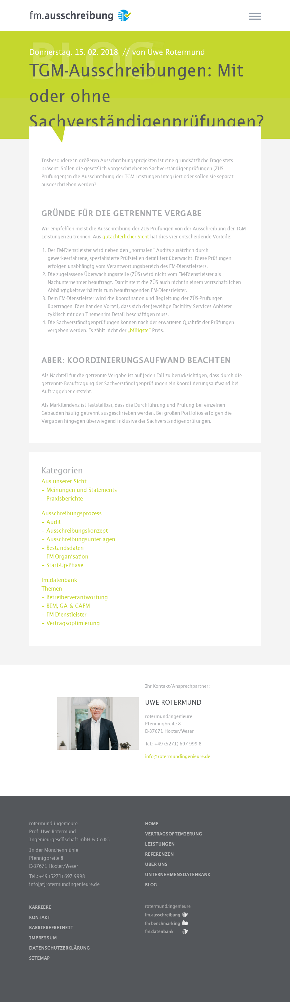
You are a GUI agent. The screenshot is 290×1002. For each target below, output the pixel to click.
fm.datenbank (59, 580)
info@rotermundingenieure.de (177, 756)
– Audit (51, 522)
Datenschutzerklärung (59, 948)
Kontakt (39, 917)
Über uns (156, 864)
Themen (51, 588)
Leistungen (160, 844)
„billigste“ (139, 330)
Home (152, 824)
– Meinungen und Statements (79, 490)
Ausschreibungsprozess (71, 513)
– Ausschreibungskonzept (74, 530)
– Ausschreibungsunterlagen (78, 539)
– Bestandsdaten (62, 548)
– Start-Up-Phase (62, 565)
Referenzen (159, 854)
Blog (151, 885)
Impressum (43, 938)
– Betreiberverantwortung (74, 597)
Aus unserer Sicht (64, 481)
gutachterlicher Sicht (125, 236)
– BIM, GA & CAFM (65, 606)
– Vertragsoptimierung (70, 623)
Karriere (40, 907)
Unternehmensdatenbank (177, 875)
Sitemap (39, 958)
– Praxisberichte (62, 498)
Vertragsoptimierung (173, 834)
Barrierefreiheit (51, 928)
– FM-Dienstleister (64, 614)
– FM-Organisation (64, 556)
